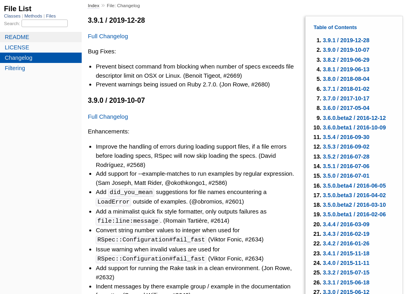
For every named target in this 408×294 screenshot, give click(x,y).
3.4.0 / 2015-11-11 (346, 263)
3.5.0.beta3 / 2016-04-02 (354, 195)
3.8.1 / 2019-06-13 (346, 69)
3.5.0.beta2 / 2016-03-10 (354, 205)
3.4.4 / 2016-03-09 (346, 224)
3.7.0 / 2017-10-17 (346, 98)
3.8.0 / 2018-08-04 (346, 79)
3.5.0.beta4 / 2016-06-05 (354, 185)
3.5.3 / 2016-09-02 (346, 146)
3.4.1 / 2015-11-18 (346, 253)
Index (93, 5)
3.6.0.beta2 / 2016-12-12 (354, 118)
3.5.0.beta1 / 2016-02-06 (354, 214)
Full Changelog (108, 36)
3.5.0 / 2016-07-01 (346, 175)
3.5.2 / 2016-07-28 (346, 156)
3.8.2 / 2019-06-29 (346, 60)
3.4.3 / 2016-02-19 (346, 234)
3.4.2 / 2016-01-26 (346, 243)
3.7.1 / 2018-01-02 (346, 89)
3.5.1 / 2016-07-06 (346, 166)
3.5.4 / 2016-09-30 (346, 137)
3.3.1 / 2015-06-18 (346, 282)
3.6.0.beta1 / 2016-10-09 (354, 127)
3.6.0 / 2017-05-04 (346, 108)
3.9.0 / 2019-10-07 (346, 50)
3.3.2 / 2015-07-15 (346, 272)
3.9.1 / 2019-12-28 (346, 40)
